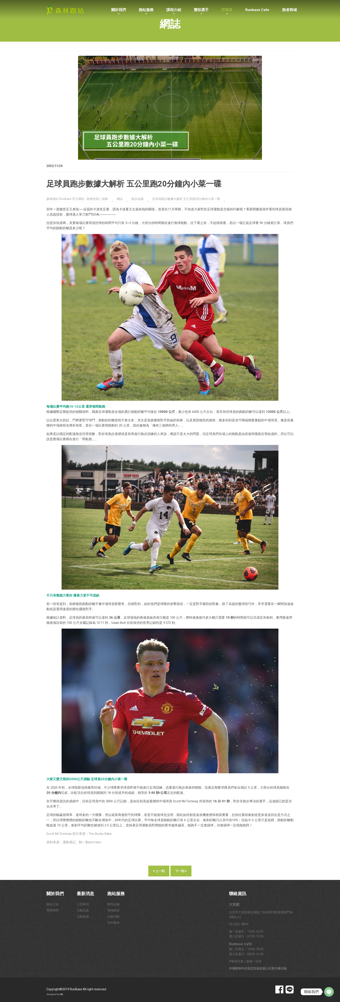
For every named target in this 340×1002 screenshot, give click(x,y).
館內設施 (113, 904)
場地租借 (113, 910)
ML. (62, 994)
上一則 (159, 871)
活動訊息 (83, 910)
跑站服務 (146, 10)
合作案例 (113, 922)
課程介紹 (173, 10)
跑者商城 (289, 10)
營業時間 (52, 910)
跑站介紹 (52, 904)
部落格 (226, 10)
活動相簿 (83, 916)
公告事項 (83, 904)
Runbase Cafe (257, 10)
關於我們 (118, 10)
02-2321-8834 (238, 924)
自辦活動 (113, 916)
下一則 (181, 871)
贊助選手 (201, 10)
